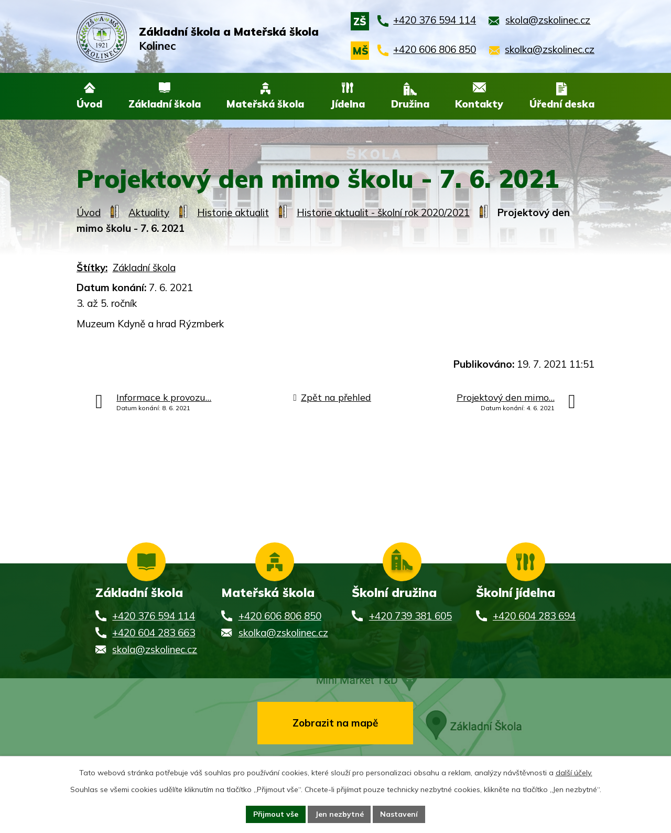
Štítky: (92, 267)
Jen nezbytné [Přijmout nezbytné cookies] (339, 814)
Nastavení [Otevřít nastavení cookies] (399, 814)
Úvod (89, 212)
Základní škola (144, 267)
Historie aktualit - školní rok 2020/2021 (383, 212)
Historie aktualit (233, 212)
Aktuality (148, 212)
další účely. (574, 772)
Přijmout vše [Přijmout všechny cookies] (275, 814)
